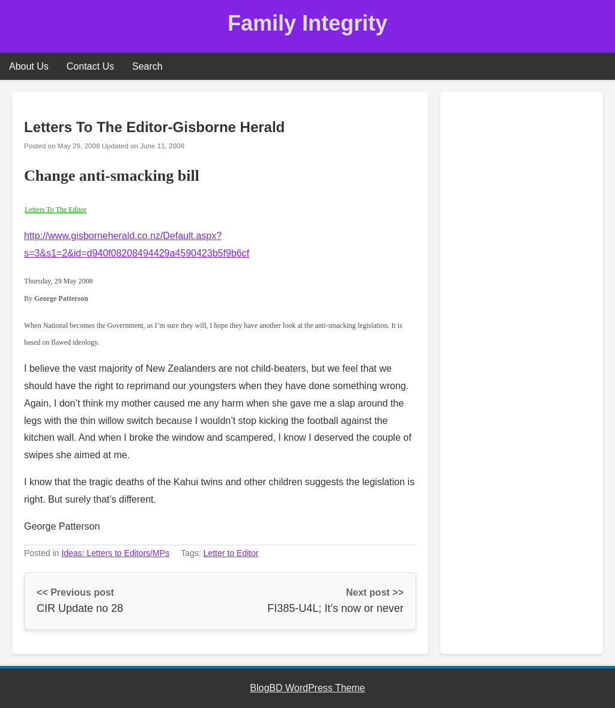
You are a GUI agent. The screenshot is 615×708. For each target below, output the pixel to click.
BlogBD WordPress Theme (307, 688)
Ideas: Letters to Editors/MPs (115, 553)
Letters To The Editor (55, 209)
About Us (29, 66)
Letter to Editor (231, 553)
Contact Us (90, 66)
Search (147, 66)
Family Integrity (307, 23)
